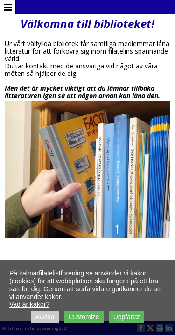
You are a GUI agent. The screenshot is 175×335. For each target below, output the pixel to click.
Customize (84, 317)
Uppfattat (126, 317)
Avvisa (45, 317)
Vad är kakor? (29, 304)
